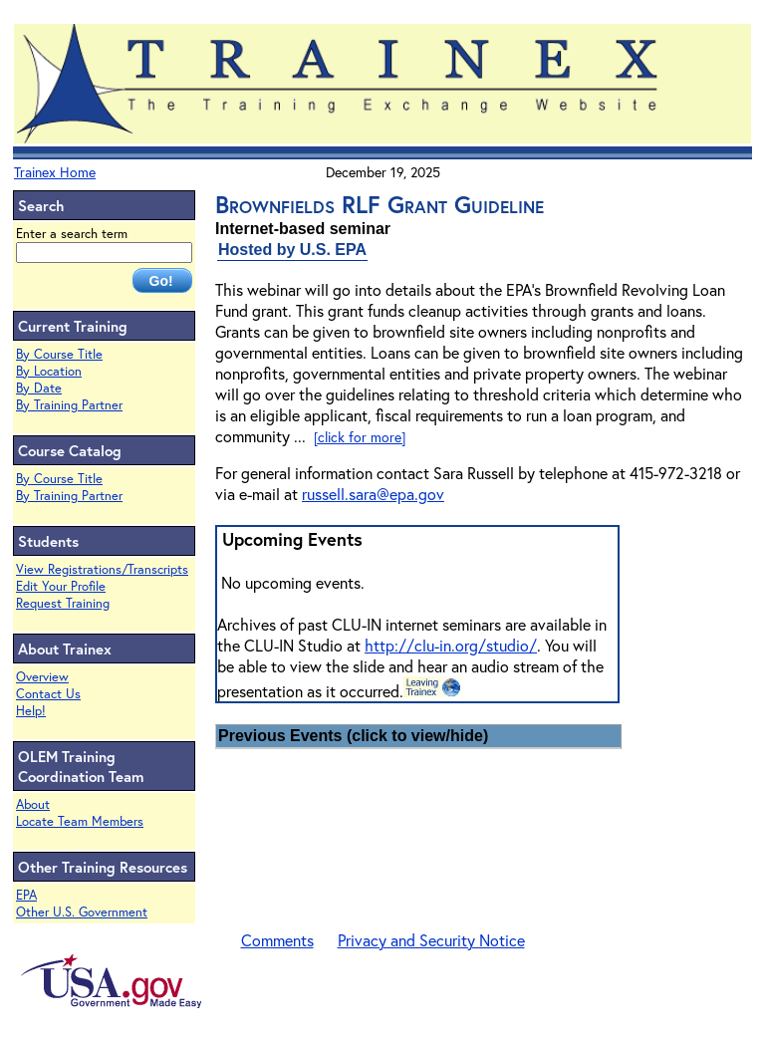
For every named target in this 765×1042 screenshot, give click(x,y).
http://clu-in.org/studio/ (451, 645)
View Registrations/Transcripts (102, 569)
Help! (31, 710)
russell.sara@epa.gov (373, 493)
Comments (277, 939)
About (33, 804)
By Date (39, 388)
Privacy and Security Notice (431, 939)
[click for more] (359, 436)
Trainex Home (55, 171)
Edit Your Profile (61, 586)
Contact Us (48, 693)
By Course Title (59, 354)
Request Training (63, 603)
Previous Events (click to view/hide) (353, 735)
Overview (42, 676)
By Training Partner (69, 404)
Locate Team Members (79, 821)
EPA (26, 895)
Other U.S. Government (81, 912)
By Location (49, 371)
